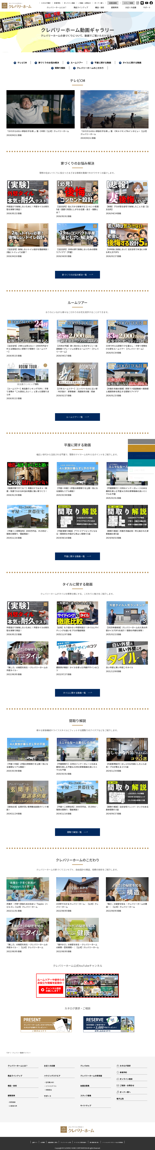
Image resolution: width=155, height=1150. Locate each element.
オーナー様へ (99, 3)
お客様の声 (13, 1107)
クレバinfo (85, 1065)
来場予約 (57, 3)
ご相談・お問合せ (84, 3)
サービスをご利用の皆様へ (102, 1143)
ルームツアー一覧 (77, 416)
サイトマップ (86, 1106)
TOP (8, 1053)
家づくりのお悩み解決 (47, 62)
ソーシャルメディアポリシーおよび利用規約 (78, 1146)
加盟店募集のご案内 (55, 1143)
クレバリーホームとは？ (57, 7)
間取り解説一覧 (77, 832)
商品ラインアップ (81, 7)
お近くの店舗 (130, 7)
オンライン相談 (69, 3)
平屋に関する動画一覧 (77, 556)
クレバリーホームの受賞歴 (92, 1076)
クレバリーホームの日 (77, 1143)
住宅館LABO (50, 1082)
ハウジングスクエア (52, 1076)
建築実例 (114, 7)
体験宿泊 (49, 1090)
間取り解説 (58, 67)
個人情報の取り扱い (127, 1143)
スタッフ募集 (128, 3)
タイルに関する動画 (130, 62)
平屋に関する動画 (101, 62)
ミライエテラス (51, 1086)
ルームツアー (75, 62)
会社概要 (38, 1143)
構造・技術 (99, 7)
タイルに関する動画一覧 (77, 692)
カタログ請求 (46, 3)
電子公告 (120, 1099)
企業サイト (24, 1143)
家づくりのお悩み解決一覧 (77, 274)
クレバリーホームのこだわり (88, 67)
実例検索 (12, 1103)
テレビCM (20, 62)
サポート (146, 7)
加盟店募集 (113, 3)
